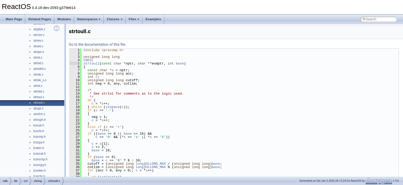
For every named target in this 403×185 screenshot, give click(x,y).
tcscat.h (38, 125)
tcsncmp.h (40, 159)
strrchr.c (38, 35)
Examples (153, 19)
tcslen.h (38, 148)
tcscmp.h (39, 136)
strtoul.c (38, 97)
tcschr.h (38, 131)
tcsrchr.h (39, 176)
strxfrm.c (39, 114)
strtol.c (37, 86)
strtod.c (38, 63)
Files (134, 19)
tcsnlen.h (39, 170)
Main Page (14, 19)
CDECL (89, 60)
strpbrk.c (39, 29)
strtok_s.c (40, 80)
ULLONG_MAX (156, 163)
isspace (113, 107)
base (180, 63)
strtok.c (38, 74)
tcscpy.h (38, 142)
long (140, 163)
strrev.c (38, 40)
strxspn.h (39, 120)
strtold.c (38, 91)
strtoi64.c (39, 69)
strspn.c (38, 52)
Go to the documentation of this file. (97, 44)
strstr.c (37, 57)
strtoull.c (39, 103)
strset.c (38, 46)
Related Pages (39, 19)
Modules (64, 19)
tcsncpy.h (39, 165)
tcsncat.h (39, 153)
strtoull (91, 63)
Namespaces (89, 19)
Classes (114, 19)
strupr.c (38, 108)
